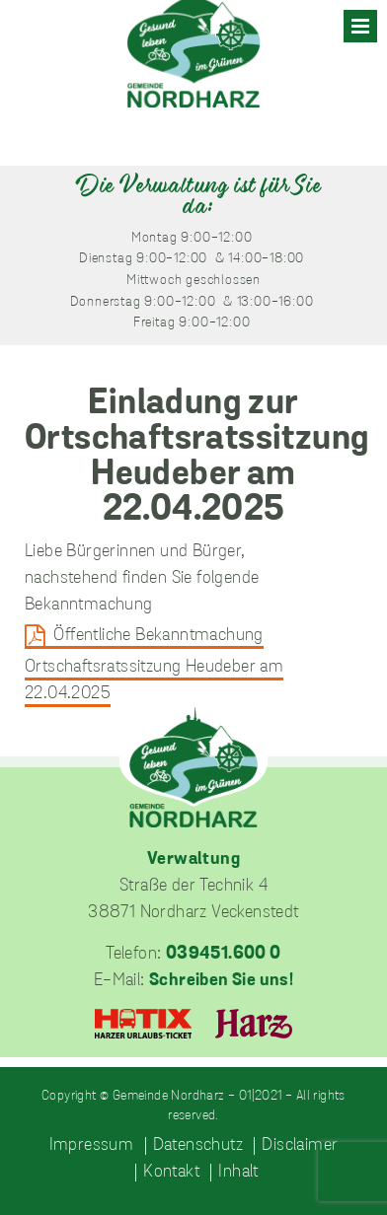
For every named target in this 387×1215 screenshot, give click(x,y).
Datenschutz (198, 1146)
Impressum (91, 1146)
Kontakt (171, 1172)
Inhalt (238, 1172)
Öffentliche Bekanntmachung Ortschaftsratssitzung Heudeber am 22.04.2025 (154, 664)
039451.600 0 (223, 954)
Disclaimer (300, 1146)
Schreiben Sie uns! (221, 980)
